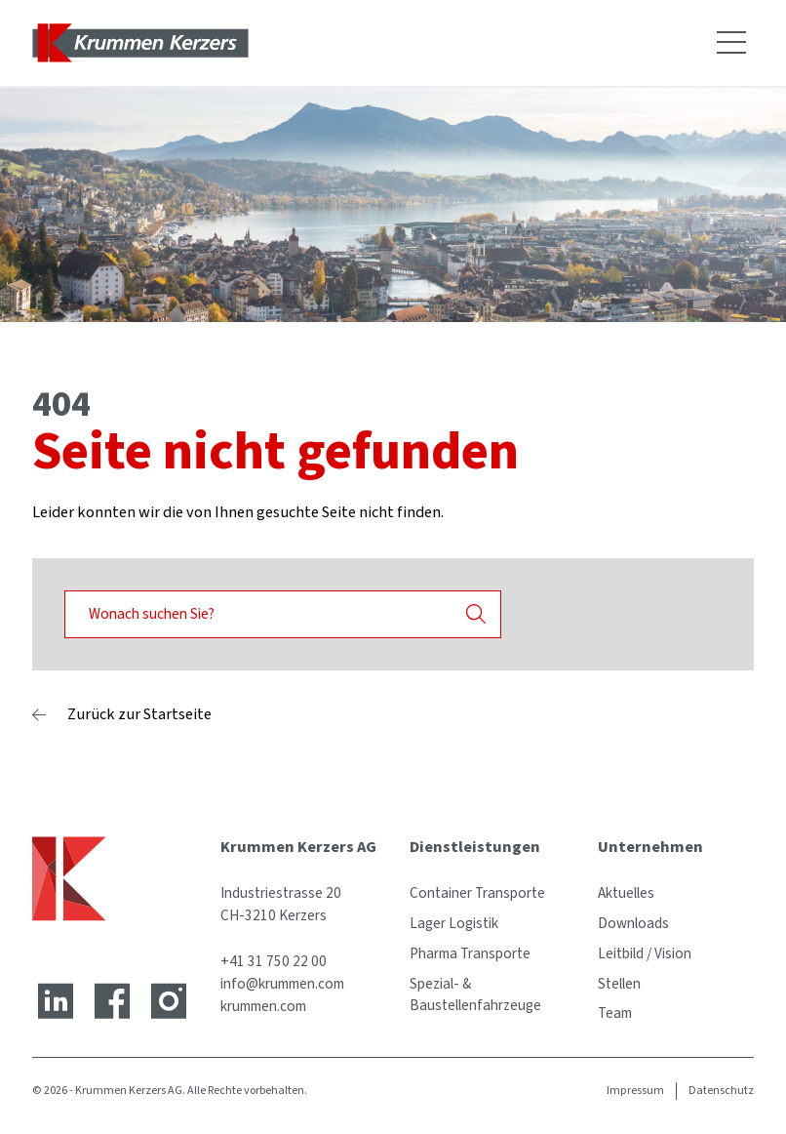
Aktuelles (626, 893)
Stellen (619, 983)
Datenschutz (721, 1090)
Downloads (633, 923)
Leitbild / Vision (644, 953)
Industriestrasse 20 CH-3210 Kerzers (280, 904)
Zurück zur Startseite (139, 715)
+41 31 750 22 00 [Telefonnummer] (273, 961)
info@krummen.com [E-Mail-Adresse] (282, 983)
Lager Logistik (454, 923)
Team (615, 1013)
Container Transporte (477, 893)
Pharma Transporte (470, 953)
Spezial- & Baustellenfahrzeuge (475, 995)
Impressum (635, 1090)
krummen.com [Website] (263, 1006)
